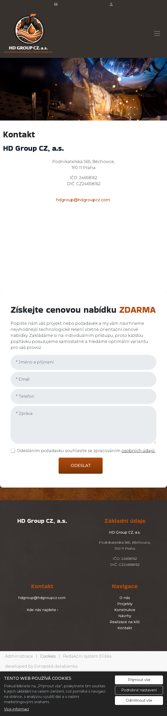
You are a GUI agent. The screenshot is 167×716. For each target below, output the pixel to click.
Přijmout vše (139, 680)
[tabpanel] (83, 89)
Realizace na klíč (125, 622)
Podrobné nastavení (139, 690)
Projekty (125, 604)
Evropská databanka (56, 666)
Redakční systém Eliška (87, 656)
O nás (124, 597)
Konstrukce (124, 610)
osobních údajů (138, 450)
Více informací (16, 709)
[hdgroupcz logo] (28, 33)
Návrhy (124, 616)
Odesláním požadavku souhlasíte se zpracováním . (86, 450)
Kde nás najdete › (42, 610)
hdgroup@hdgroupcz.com (83, 199)
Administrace (19, 656)
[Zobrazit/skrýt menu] (157, 33)
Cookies (48, 656)
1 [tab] (83, 115)
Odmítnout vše (139, 700)
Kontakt (124, 628)
